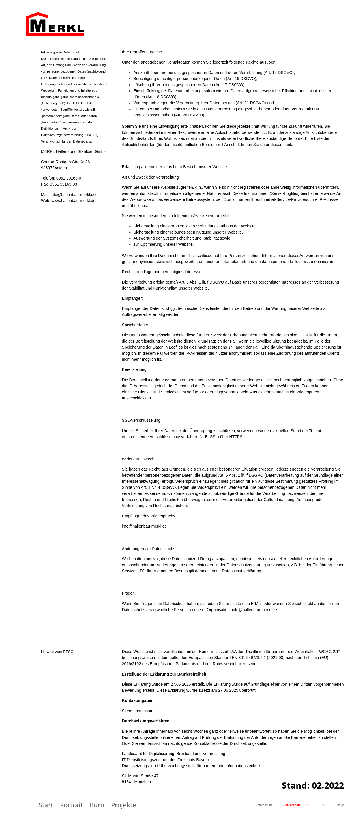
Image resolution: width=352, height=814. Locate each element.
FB (322, 805)
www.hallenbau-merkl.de (73, 200)
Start (46, 804)
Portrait (71, 804)
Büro (97, 804)
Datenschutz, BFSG (296, 805)
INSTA (340, 805)
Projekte (123, 804)
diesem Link (281, 144)
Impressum (264, 805)
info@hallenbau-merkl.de (73, 194)
